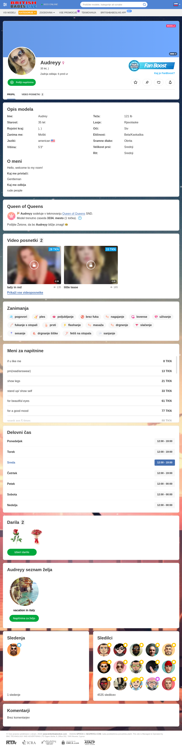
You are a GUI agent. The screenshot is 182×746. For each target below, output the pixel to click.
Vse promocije (69, 12)
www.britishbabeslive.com (55, 734)
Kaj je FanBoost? (164, 73)
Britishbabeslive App (114, 12)
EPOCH (80, 734)
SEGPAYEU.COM (93, 734)
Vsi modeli (9, 12)
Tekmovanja (89, 12)
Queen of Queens (73, 213)
